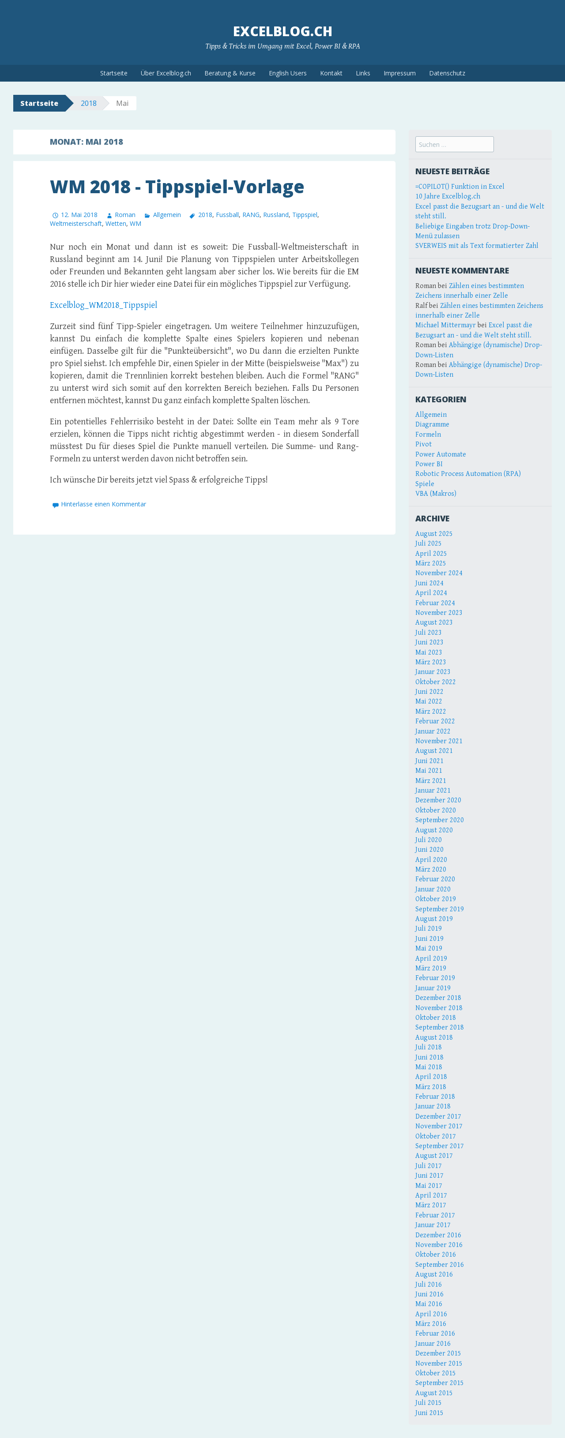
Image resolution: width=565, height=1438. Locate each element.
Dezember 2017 (438, 1116)
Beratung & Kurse (230, 73)
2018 (89, 103)
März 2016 (430, 1324)
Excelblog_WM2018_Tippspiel (103, 305)
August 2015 (434, 1393)
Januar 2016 (433, 1344)
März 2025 (430, 563)
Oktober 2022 (435, 682)
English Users (288, 73)
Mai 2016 (428, 1304)
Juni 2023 (429, 642)
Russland (276, 214)
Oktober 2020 (435, 810)
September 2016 (439, 1265)
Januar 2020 (433, 889)
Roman (125, 214)
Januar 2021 (433, 790)
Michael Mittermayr (445, 325)
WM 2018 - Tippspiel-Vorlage (177, 186)
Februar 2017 (435, 1215)
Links (363, 73)
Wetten (115, 223)
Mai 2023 (428, 652)
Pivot (423, 444)
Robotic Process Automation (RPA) (468, 474)
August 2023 (434, 622)
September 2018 (439, 1027)
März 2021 (430, 781)
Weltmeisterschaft (76, 223)
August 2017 (434, 1156)
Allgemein (167, 214)
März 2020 (430, 869)
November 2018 (439, 1008)
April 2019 (431, 959)
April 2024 (431, 593)
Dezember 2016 (438, 1235)
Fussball (227, 214)
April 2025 (431, 554)
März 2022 (430, 712)
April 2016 (431, 1314)
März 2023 (430, 662)
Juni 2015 (429, 1413)
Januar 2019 (433, 988)
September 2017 (439, 1146)
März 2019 (430, 968)
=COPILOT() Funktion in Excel (460, 187)
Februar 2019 (435, 978)
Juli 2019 (428, 929)
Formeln (428, 435)
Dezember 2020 (438, 800)
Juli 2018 (428, 1047)
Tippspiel (304, 214)
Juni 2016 (429, 1294)
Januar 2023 (433, 672)
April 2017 (431, 1195)
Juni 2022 (429, 692)
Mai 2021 (428, 771)
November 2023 (439, 613)
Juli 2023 (428, 633)
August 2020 (434, 830)
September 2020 (439, 820)
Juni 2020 (429, 850)
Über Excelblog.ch (166, 73)
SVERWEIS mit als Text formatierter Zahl (477, 246)
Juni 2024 (429, 583)
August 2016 (434, 1274)
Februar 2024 (435, 603)
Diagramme (432, 424)
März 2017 (430, 1205)
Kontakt (331, 73)
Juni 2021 (429, 761)
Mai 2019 (428, 948)
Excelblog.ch (282, 31)
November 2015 (439, 1363)
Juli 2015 (428, 1403)
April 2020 (431, 860)
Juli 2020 (428, 840)
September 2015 (439, 1383)
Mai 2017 (428, 1186)
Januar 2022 (433, 731)
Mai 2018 (428, 1067)
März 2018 (430, 1087)
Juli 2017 (428, 1166)
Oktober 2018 (435, 1018)
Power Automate (440, 454)
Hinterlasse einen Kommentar (103, 504)
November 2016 (439, 1245)
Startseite (114, 73)
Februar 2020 (435, 879)
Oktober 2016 (435, 1255)
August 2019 (434, 919)
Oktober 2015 (435, 1373)
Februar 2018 (435, 1097)
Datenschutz (447, 73)
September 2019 (439, 909)
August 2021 (434, 751)
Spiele (424, 484)
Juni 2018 (429, 1057)
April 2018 (431, 1077)
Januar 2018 (433, 1106)
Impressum (400, 73)
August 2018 (434, 1038)
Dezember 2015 (438, 1353)
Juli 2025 (428, 543)
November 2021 (439, 741)
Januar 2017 (433, 1225)
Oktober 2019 (435, 899)
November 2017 (439, 1126)
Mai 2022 (428, 701)
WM (135, 223)
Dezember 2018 (438, 998)
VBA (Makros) (435, 494)
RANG (251, 214)
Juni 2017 (429, 1176)
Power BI (429, 464)
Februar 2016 (435, 1333)
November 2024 (439, 573)
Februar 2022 (435, 721)
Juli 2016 (428, 1285)
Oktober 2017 (435, 1136)
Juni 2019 (429, 939)
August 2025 (434, 534)
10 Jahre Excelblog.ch (447, 196)
